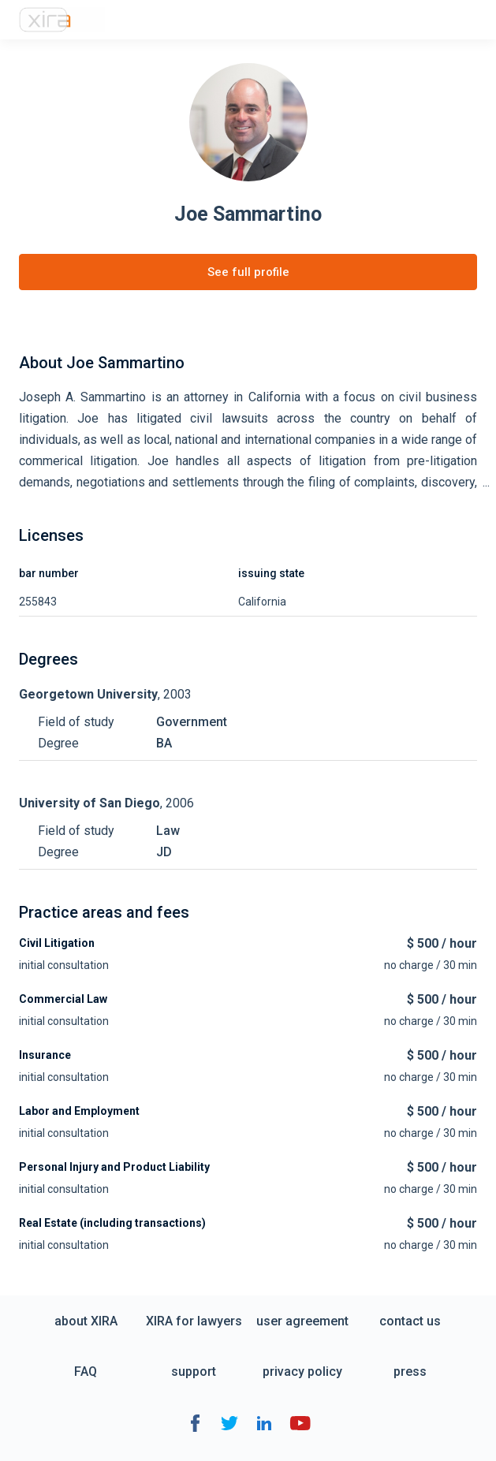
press (410, 1371)
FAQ (85, 1371)
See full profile (248, 272)
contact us (410, 1321)
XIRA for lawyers (194, 1321)
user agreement (302, 1321)
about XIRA (85, 1321)
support (193, 1371)
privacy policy (302, 1371)
